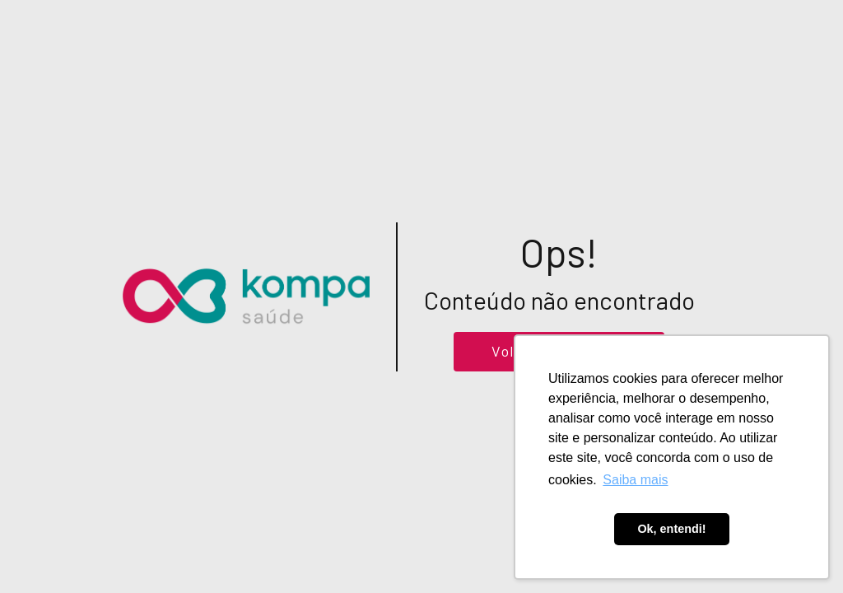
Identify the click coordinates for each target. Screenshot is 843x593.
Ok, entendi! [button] (671, 528)
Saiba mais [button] (635, 480)
